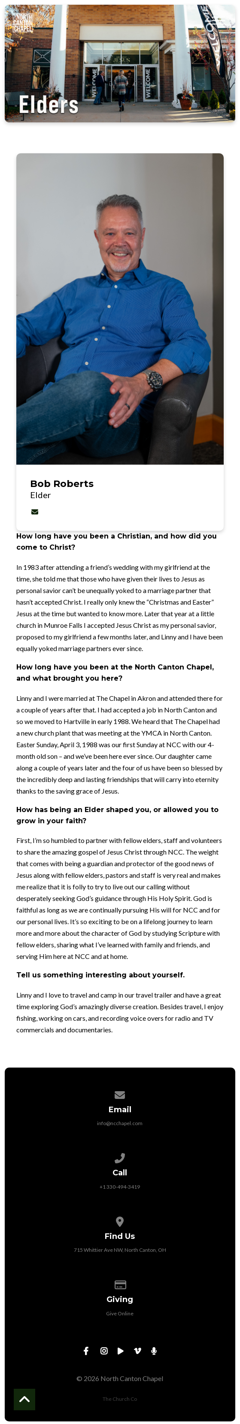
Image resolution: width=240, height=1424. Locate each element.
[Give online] (120, 1283)
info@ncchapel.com (120, 1123)
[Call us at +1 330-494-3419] (120, 1156)
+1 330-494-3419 (120, 1187)
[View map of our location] (120, 1220)
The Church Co (120, 1399)
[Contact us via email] (120, 1093)
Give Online (120, 1313)
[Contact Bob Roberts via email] (34, 512)
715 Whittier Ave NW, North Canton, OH (120, 1250)
